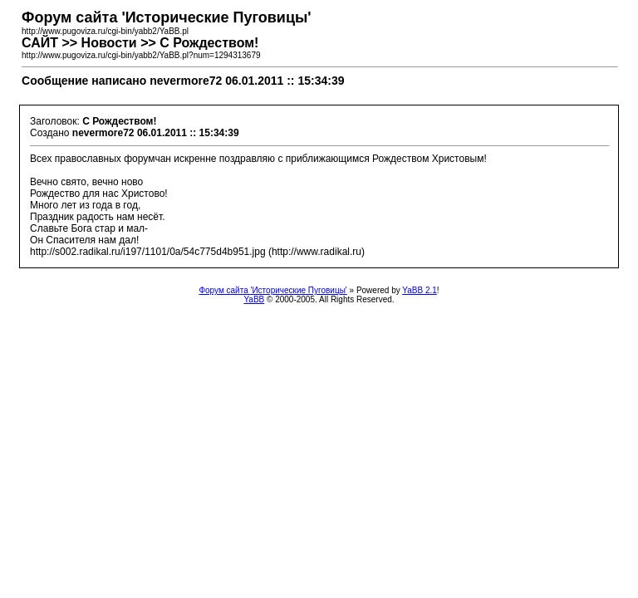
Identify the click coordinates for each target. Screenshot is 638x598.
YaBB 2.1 (419, 290)
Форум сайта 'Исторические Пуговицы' (272, 290)
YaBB (253, 299)
